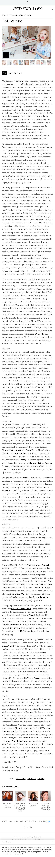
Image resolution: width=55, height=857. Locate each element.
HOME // (5, 15)
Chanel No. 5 (19, 652)
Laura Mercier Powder (21, 608)
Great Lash (12, 621)
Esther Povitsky (45, 463)
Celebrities (32, 779)
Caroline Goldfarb (26, 463)
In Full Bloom (42, 308)
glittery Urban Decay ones (18, 627)
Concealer (46, 565)
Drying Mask (31, 450)
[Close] (53, 841)
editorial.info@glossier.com (33, 837)
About (4, 821)
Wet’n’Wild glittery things (23, 631)
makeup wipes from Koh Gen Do (34, 477)
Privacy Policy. (20, 854)
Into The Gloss (15, 73)
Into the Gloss (27, 9)
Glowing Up (24, 459)
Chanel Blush (35, 615)
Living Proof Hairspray (15, 740)
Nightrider (20, 728)
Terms (16, 821)
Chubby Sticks (43, 587)
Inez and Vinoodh (36, 333)
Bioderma (20, 484)
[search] (52, 9)
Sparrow (30, 712)
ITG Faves (41, 779)
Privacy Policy (25, 821)
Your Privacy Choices (40, 821)
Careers (10, 821)
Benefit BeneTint (17, 593)
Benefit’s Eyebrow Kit (11, 624)
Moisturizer (16, 450)
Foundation (32, 565)
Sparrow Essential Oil (32, 737)
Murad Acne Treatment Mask (15, 453)
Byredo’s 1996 (8, 645)
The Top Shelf (13, 15)
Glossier (27, 2)
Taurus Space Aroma (36, 678)
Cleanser (6, 450)
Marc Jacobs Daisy (38, 652)
